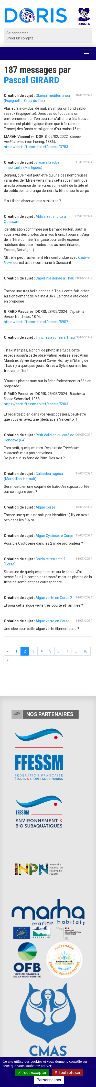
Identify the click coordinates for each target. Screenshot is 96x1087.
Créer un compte (20, 38)
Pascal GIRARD (31, 80)
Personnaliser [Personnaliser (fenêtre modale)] (48, 1080)
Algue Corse (45, 507)
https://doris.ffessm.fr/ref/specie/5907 (36, 322)
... (75, 651)
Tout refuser (67, 1072)
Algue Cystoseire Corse (54, 536)
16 (85, 651)
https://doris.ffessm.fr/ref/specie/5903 (36, 404)
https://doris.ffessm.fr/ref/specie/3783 (36, 147)
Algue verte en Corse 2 (54, 598)
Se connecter (17, 33)
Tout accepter (32, 1072)
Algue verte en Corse (52, 621)
